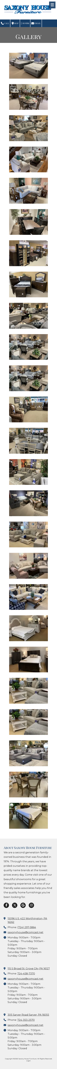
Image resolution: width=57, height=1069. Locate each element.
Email (36, 23)
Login (28, 1061)
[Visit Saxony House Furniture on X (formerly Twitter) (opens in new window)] (14, 905)
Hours (25, 23)
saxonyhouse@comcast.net (25, 932)
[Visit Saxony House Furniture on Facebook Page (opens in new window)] (6, 905)
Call (5, 23)
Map (15, 23)
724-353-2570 (26, 1019)
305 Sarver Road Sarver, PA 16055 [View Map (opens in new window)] (28, 1014)
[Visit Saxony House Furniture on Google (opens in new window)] (23, 905)
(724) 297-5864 (26, 927)
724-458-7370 (26, 973)
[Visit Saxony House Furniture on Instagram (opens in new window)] (31, 905)
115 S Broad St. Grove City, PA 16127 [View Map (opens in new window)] (29, 968)
